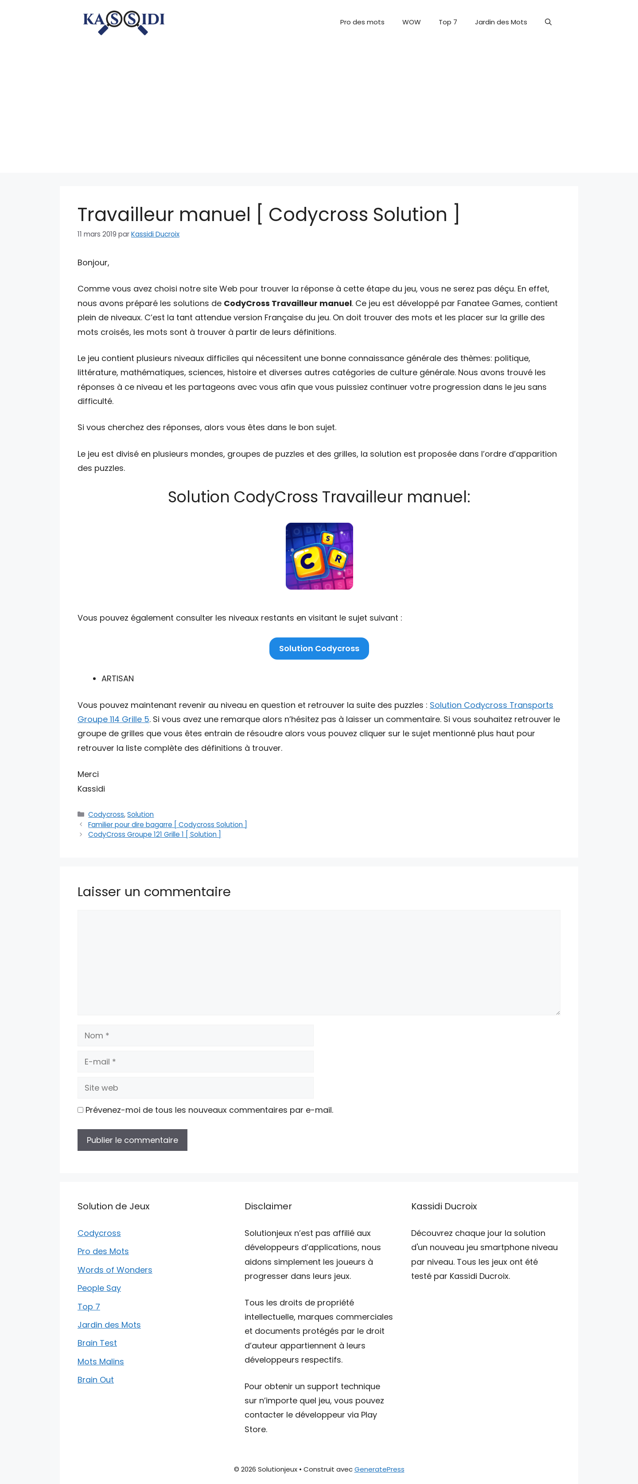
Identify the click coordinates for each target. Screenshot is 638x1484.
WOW (411, 22)
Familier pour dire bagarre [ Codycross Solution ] (167, 824)
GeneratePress (379, 1469)
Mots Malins (101, 1361)
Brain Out (96, 1379)
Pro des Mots (103, 1251)
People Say (99, 1288)
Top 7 (448, 22)
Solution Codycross (319, 648)
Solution (140, 814)
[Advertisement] (319, 111)
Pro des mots (362, 22)
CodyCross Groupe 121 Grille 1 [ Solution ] (154, 834)
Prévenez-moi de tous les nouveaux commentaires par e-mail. (209, 1109)
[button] (548, 22)
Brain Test (97, 1342)
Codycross (106, 814)
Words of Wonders (115, 1269)
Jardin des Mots (501, 22)
